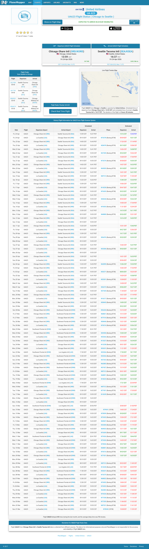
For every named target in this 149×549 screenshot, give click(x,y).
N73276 (103, 161)
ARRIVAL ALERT (134, 22)
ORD (34, 87)
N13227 (103, 341)
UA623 (89, 536)
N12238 (103, 344)
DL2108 (13, 82)
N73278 (103, 138)
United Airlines (95, 9)
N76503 (103, 206)
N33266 (103, 337)
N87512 (103, 386)
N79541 (105, 409)
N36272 (103, 287)
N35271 (103, 272)
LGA (45, 138)
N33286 (103, 249)
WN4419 (13, 106)
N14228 (103, 467)
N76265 (103, 191)
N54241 (103, 348)
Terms (127, 546)
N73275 (103, 475)
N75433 (103, 417)
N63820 (103, 168)
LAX (71, 329)
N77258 (103, 497)
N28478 (103, 145)
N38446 (103, 321)
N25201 (103, 279)
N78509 (103, 413)
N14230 (103, 187)
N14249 (103, 394)
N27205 (103, 153)
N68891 (103, 375)
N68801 (103, 448)
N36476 (103, 237)
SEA (23, 87)
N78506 (103, 444)
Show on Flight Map (52, 22)
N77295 (103, 501)
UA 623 (91, 13)
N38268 (103, 199)
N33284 (103, 425)
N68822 (103, 478)
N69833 (103, 429)
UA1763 (13, 90)
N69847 (103, 421)
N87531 (103, 505)
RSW (73, 310)
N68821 (103, 314)
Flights (71, 536)
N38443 (103, 302)
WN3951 (13, 98)
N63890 (103, 264)
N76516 (103, 325)
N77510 (103, 318)
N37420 (103, 291)
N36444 (103, 310)
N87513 (103, 176)
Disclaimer (134, 546)
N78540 (105, 509)
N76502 (103, 482)
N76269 (103, 432)
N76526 (103, 494)
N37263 (103, 360)
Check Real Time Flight (60, 111)
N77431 (103, 390)
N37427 (103, 367)
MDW (35, 102)
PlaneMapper (62, 536)
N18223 (103, 379)
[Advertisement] (91, 37)
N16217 (103, 298)
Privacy (142, 546)
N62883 (103, 363)
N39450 (103, 333)
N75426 (103, 436)
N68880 (103, 214)
